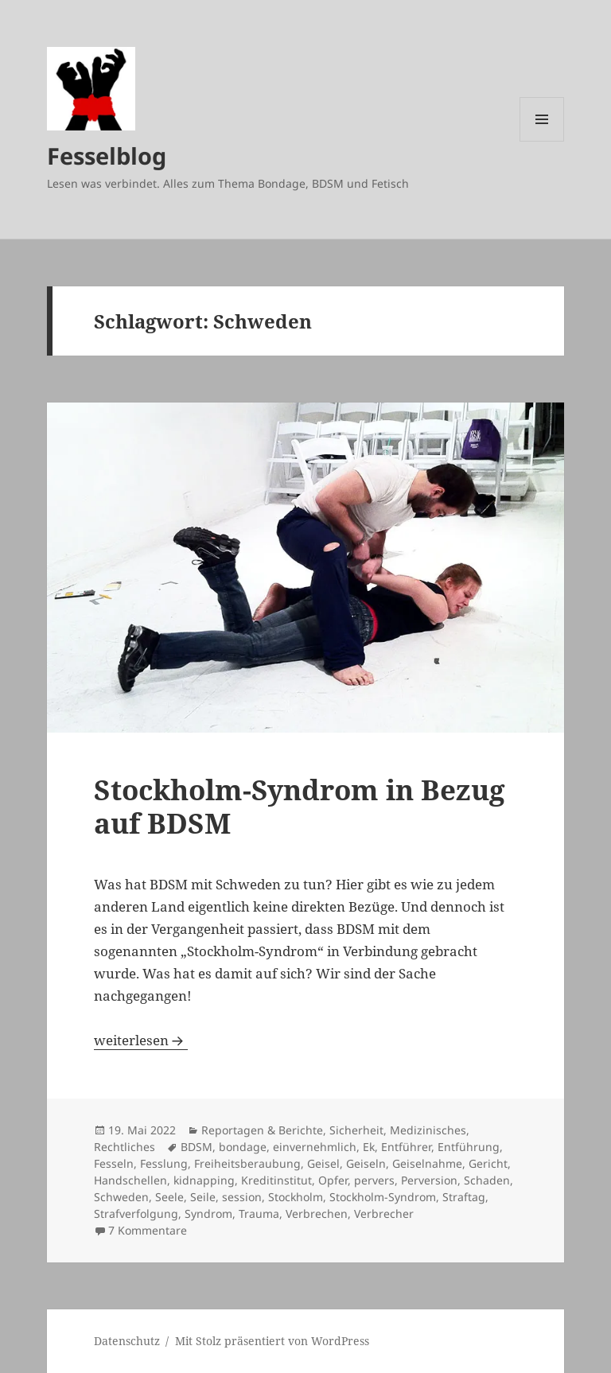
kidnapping (204, 1180)
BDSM (196, 1146)
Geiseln (366, 1163)
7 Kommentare (147, 1230)
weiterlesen (141, 1040)
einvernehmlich (314, 1146)
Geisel (323, 1163)
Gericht (488, 1163)
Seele (169, 1196)
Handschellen (130, 1180)
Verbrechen (317, 1213)
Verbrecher (384, 1213)
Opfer (333, 1180)
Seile (203, 1196)
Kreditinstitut (276, 1180)
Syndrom (208, 1213)
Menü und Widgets (542, 141)
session (242, 1196)
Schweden (121, 1196)
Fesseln (114, 1163)
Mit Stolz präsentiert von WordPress (272, 1340)
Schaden (487, 1180)
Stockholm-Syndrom (382, 1196)
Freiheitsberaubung (247, 1163)
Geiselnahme (427, 1163)
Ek (369, 1146)
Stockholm (295, 1196)
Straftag (463, 1196)
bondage (243, 1146)
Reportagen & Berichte (262, 1130)
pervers (374, 1180)
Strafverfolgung (136, 1213)
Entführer (406, 1146)
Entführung (469, 1146)
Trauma (259, 1213)
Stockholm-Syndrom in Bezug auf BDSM (299, 806)
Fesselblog (106, 155)
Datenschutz (127, 1340)
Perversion (429, 1180)
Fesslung (164, 1163)
